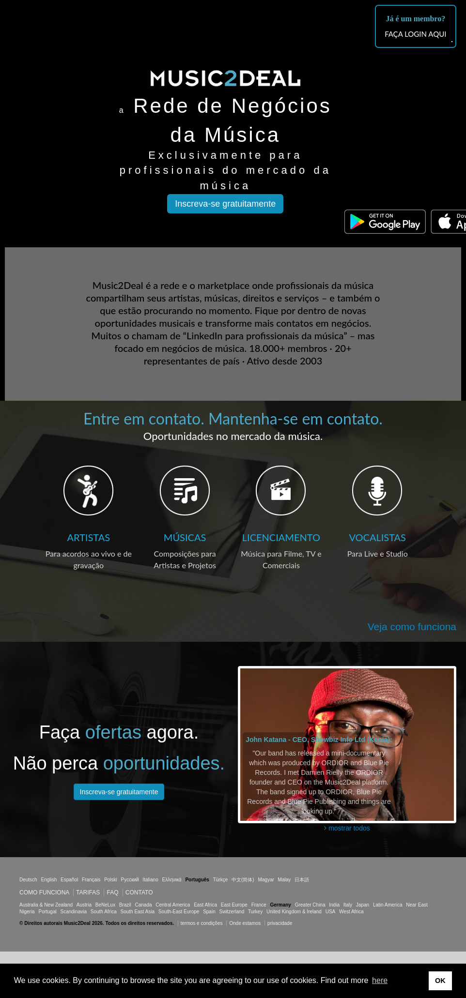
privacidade (279, 923)
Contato (139, 892)
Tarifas (88, 892)
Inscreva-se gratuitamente (225, 204)
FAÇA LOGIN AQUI (415, 34)
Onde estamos (245, 923)
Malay (284, 879)
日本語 (302, 879)
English (49, 879)
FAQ (112, 892)
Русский (130, 879)
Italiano (150, 879)
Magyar (266, 879)
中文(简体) (243, 879)
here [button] (380, 980)
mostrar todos (347, 828)
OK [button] (440, 980)
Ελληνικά (172, 879)
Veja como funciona (412, 626)
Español (69, 879)
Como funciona (44, 892)
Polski (110, 879)
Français (91, 879)
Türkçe (220, 879)
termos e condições (202, 923)
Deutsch (28, 879)
